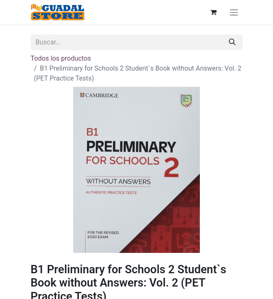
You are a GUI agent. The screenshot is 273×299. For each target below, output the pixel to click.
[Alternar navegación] (234, 12)
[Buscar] (232, 42)
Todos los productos (61, 58)
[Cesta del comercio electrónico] (213, 12)
